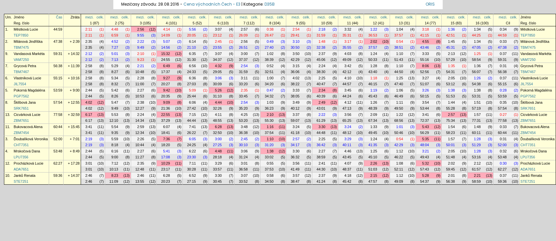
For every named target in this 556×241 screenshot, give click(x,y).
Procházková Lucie (28, 163)
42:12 (347, 72)
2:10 (140, 54)
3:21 (425, 151)
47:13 (347, 108)
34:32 (269, 96)
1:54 (451, 127)
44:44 (191, 120)
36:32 (295, 157)
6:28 (218, 127)
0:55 (270, 163)
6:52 (192, 175)
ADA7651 (21, 169)
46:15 (372, 84)
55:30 (269, 120)
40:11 (347, 145)
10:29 (165, 163)
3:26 (425, 90)
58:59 (476, 181)
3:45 (348, 90)
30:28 (191, 169)
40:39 (321, 96)
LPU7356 (21, 157)
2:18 (322, 29)
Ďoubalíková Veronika (31, 139)
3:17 (348, 41)
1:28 (373, 66)
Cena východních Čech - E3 (211, 4)
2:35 (88, 41)
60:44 (57, 127)
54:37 (424, 181)
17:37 (165, 72)
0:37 (503, 54)
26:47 (269, 35)
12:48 (139, 169)
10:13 (113, 169)
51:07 (424, 84)
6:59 (114, 35)
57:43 (424, 169)
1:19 (373, 90)
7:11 (192, 163)
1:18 (373, 78)
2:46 (88, 175)
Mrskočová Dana (27, 151)
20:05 (191, 35)
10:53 (139, 96)
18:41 (165, 133)
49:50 (398, 108)
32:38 (321, 47)
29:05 (217, 72)
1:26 (477, 78)
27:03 (191, 84)
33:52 (243, 181)
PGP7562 (21, 96)
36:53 (372, 35)
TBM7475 (21, 47)
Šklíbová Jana (25, 102)
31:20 (269, 145)
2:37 (322, 54)
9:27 (166, 78)
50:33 (372, 60)
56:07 (476, 72)
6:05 (192, 139)
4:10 (348, 78)
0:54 (399, 41)
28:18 (217, 157)
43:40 (372, 72)
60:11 (476, 133)
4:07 (348, 163)
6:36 (192, 78)
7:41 (192, 127)
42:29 (295, 60)
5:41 (166, 151)
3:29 (348, 139)
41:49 (295, 169)
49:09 (347, 60)
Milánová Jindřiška (28, 41)
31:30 (191, 60)
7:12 (114, 163)
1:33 (373, 127)
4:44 (218, 102)
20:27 (165, 84)
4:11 (218, 115)
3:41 (425, 115)
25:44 (191, 96)
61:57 (476, 169)
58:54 (476, 60)
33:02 (269, 157)
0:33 (503, 41)
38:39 (269, 60)
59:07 (295, 120)
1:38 (451, 90)
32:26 (217, 108)
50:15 (424, 96)
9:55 (140, 35)
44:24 (347, 96)
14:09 (165, 35)
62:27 (57, 163)
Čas (59, 17)
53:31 (476, 96)
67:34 (372, 120)
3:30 (322, 127)
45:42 (347, 181)
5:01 (114, 54)
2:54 (295, 29)
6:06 (192, 102)
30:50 (295, 47)
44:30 (321, 169)
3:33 (425, 54)
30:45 (217, 181)
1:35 (451, 66)
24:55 (165, 60)
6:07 (166, 127)
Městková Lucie (26, 29)
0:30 (503, 163)
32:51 (269, 72)
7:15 (192, 115)
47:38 (57, 41)
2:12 (88, 54)
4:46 (348, 151)
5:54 (114, 127)
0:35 (503, 102)
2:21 (140, 66)
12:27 (139, 108)
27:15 (191, 181)
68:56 (398, 120)
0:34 (503, 29)
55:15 (57, 78)
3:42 (348, 66)
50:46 (398, 133)
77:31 (476, 120)
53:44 (424, 108)
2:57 (244, 29)
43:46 (424, 47)
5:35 (425, 139)
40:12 (295, 108)
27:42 (191, 108)
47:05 (476, 47)
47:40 (398, 84)
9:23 (140, 60)
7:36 (166, 139)
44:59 (57, 29)
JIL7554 (20, 84)
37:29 (165, 120)
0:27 (503, 115)
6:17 (88, 115)
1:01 (399, 127)
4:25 (244, 115)
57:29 (450, 60)
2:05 (451, 78)
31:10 (217, 96)
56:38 (57, 66)
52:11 (398, 169)
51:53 (450, 96)
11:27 (139, 157)
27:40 (269, 47)
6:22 (192, 151)
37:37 (243, 60)
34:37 (217, 60)
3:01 (88, 163)
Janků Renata (25, 175)
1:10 (399, 54)
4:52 (114, 41)
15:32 (165, 54)
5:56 (192, 29)
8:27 (114, 72)
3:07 (218, 29)
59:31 (57, 54)
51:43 (398, 60)
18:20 (165, 145)
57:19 (476, 108)
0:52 (270, 66)
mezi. (89, 17)
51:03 (372, 169)
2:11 (88, 29)
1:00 (270, 78)
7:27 (114, 47)
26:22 (191, 133)
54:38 (476, 84)
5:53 (114, 115)
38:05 (295, 96)
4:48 (114, 29)
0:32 (503, 151)
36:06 (295, 72)
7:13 (114, 60)
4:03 (348, 54)
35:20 (243, 108)
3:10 (295, 41)
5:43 (425, 127)
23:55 (217, 47)
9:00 (114, 157)
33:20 (243, 84)
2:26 (140, 139)
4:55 (425, 41)
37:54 (269, 133)
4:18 (348, 175)
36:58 (243, 169)
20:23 (165, 181)
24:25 (191, 145)
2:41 (322, 163)
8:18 (114, 145)
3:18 (425, 29)
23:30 (191, 157)
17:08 (165, 157)
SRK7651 (21, 108)
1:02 (270, 54)
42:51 (450, 35)
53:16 (476, 157)
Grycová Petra (25, 66)
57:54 (57, 102)
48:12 (347, 133)
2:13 (451, 54)
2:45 (218, 41)
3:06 (218, 78)
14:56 (165, 47)
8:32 (114, 84)
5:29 (114, 66)
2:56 (140, 29)
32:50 (217, 133)
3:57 (295, 175)
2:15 (373, 175)
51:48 (450, 157)
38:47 (295, 181)
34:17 (295, 145)
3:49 (295, 102)
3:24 (295, 127)
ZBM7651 (21, 120)
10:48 (139, 72)
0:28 (503, 90)
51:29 (476, 145)
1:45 (451, 41)
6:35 (192, 54)
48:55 (217, 120)
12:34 (139, 133)
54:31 (450, 72)
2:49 (322, 102)
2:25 (322, 78)
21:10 (191, 47)
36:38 (243, 133)
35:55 (347, 47)
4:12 (348, 102)
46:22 (398, 157)
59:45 (450, 169)
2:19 (88, 139)
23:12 (217, 35)
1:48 (322, 41)
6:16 (114, 151)
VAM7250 (21, 60)
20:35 (165, 96)
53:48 (57, 151)
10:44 (139, 145)
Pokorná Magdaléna (29, 90)
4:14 (166, 29)
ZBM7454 (21, 133)
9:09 (166, 102)
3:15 (295, 66)
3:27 (425, 78)
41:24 (321, 181)
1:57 (477, 115)
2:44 (88, 90)
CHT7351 (21, 145)
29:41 (295, 35)
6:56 (192, 66)
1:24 (373, 54)
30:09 (217, 84)
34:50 (269, 181)
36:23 (269, 108)
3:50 (295, 54)
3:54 (425, 102)
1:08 (399, 163)
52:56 (424, 72)
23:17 (165, 169)
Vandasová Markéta (29, 54)
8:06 (425, 66)
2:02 (373, 41)
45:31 (450, 47)
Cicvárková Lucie (27, 115)
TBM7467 (21, 72)
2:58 (88, 66)
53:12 (450, 84)
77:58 (57, 115)
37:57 (398, 35)
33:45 (243, 96)
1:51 (477, 102)
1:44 (451, 102)
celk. (100, 17)
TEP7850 (21, 35)
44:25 (476, 35)
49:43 (424, 157)
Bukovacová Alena (28, 127)
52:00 (57, 139)
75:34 (450, 120)
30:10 (243, 145)
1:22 (373, 29)
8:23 (114, 175)
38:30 (321, 72)
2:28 (140, 78)
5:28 (425, 175)
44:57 (347, 84)
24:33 (191, 72)
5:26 (218, 90)
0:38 (270, 29)
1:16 (270, 127)
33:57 (217, 169)
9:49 (140, 47)
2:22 (140, 41)
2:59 (140, 127)
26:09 (243, 35)
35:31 (347, 35)
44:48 (321, 133)
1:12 (399, 151)
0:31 (503, 66)
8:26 (114, 96)
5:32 (425, 163)
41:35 (372, 145)
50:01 (450, 145)
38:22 (295, 84)
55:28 (450, 108)
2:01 (451, 175)
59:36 (57, 175)
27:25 (217, 145)
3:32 (348, 29)
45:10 (372, 157)
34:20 (269, 84)
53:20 (243, 120)
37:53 (269, 169)
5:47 (114, 102)
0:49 (270, 41)
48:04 (424, 145)
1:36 (451, 29)
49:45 (372, 133)
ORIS (430, 4)
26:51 (243, 47)
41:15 (424, 35)
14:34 (139, 120)
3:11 (244, 78)
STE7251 (21, 181)
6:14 (192, 41)
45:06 (321, 60)
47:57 (372, 181)
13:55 (139, 181)
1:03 (270, 102)
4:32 (218, 66)
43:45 (347, 157)
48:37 (347, 169)
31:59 (321, 35)
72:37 (424, 120)
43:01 (321, 108)
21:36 (165, 108)
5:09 (192, 90)
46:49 (398, 96)
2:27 (140, 90)
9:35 (114, 133)
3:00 (244, 54)
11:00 (139, 84)
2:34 (322, 90)
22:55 (165, 115)
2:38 (140, 102)
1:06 (399, 90)
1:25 (477, 54)
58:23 (450, 133)
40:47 (321, 84)
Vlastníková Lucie (28, 78)
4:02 (295, 78)
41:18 (295, 133)
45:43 (372, 96)
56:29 (424, 133)
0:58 (270, 175)
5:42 (114, 90)
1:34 (477, 29)
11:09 (113, 181)
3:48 (244, 127)
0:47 (270, 90)
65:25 (347, 120)
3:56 (348, 115)
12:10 (113, 120)
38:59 (321, 157)
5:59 (114, 139)
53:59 (57, 90)
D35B (269, 4)
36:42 (321, 145)
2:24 (322, 66)
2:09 (373, 115)
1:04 (399, 29)
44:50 (398, 72)
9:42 (166, 90)
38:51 (398, 47)
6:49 (166, 66)
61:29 (321, 120)
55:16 (424, 60)
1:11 (399, 102)
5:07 (166, 41)
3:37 (295, 115)
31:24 (243, 157)
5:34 (114, 78)
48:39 (372, 108)
